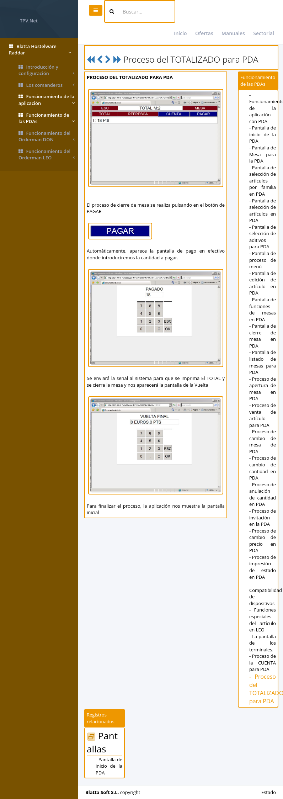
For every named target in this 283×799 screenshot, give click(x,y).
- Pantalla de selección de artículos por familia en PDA (262, 180)
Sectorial (263, 33)
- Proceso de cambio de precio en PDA (262, 541)
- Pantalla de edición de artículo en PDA (262, 283)
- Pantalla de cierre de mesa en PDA (262, 336)
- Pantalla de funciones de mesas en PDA (262, 309)
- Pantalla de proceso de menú (262, 260)
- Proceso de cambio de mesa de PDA (262, 441)
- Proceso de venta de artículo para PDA (262, 415)
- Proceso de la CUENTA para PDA (262, 662)
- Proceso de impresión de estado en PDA (262, 567)
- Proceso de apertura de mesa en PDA (262, 389)
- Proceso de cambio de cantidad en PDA (262, 468)
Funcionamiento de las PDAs (46, 118)
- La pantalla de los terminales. (262, 643)
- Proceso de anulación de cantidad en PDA (262, 494)
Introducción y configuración (46, 70)
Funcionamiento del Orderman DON (46, 136)
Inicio (180, 33)
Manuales (233, 33)
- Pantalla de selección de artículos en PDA (262, 210)
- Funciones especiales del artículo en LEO (262, 620)
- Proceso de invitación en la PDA (262, 517)
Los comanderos (46, 85)
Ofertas (204, 33)
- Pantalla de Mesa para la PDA (262, 154)
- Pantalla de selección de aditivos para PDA (262, 237)
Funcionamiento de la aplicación (46, 99)
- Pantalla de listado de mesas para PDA (262, 362)
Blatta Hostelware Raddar (40, 49)
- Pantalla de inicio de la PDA (262, 134)
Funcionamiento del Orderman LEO (46, 154)
